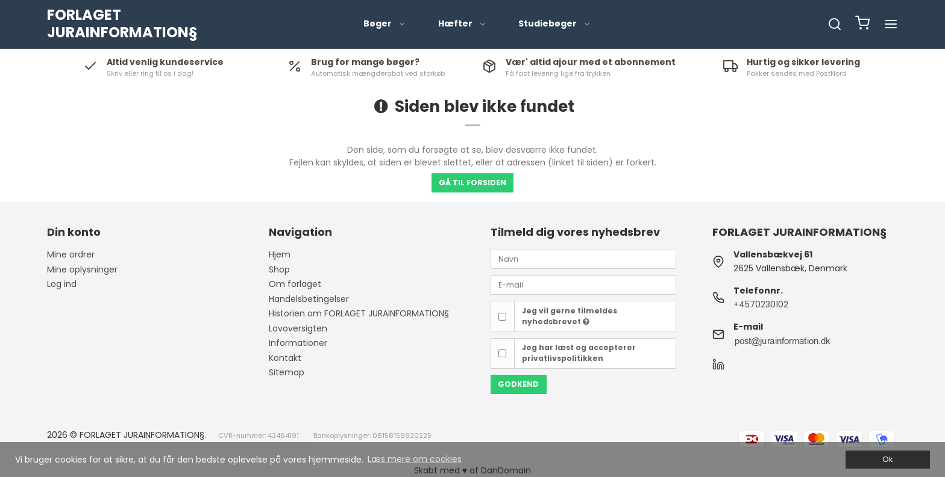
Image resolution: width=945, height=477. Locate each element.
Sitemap (286, 372)
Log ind (62, 284)
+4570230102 (760, 304)
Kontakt (285, 358)
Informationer (298, 343)
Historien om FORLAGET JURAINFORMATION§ (359, 313)
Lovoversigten (298, 328)
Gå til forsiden (472, 182)
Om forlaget (295, 284)
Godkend (518, 384)
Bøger (384, 23)
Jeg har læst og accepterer (579, 352)
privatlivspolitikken (562, 358)
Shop (279, 269)
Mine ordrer (71, 254)
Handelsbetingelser (309, 299)
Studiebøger (554, 23)
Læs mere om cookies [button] (415, 459)
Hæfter (462, 23)
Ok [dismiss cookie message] (887, 459)
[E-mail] (583, 285)
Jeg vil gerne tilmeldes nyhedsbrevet (569, 316)
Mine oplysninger (82, 269)
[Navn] (583, 259)
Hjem (279, 254)
